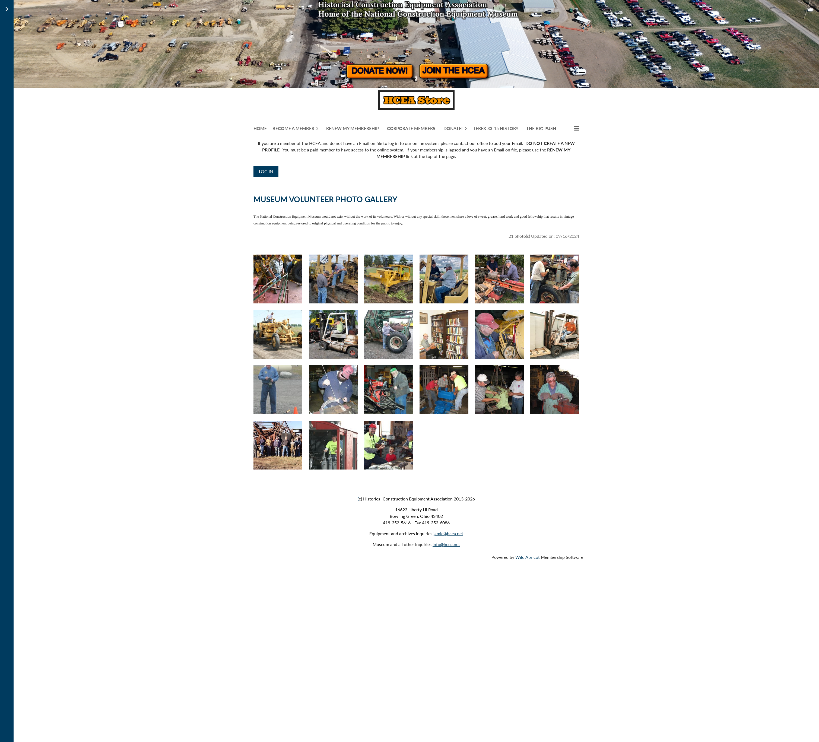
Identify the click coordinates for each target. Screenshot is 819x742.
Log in (266, 171)
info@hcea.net (446, 544)
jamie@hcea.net (448, 533)
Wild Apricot (527, 557)
